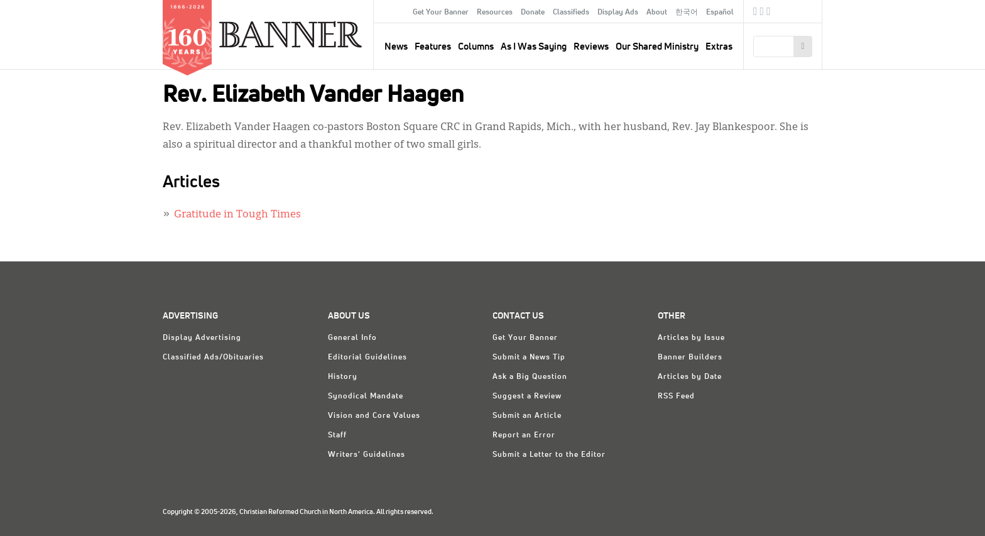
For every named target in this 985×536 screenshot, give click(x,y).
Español (720, 12)
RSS (768, 13)
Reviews (591, 47)
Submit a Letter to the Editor (549, 455)
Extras (718, 47)
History (342, 377)
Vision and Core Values (374, 416)
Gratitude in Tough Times (237, 215)
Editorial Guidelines (367, 357)
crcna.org (806, 11)
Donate (533, 12)
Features (433, 47)
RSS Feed (676, 396)
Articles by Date (690, 377)
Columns (476, 47)
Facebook (755, 13)
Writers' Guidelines (366, 455)
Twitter (762, 13)
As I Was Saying (534, 47)
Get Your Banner (441, 12)
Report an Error (524, 435)
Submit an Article (527, 416)
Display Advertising (202, 338)
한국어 (686, 12)
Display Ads (617, 12)
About (656, 12)
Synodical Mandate (365, 396)
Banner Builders (690, 357)
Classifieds (571, 12)
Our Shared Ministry (657, 47)
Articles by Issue (691, 338)
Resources (495, 12)
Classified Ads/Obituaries (213, 357)
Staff (337, 435)
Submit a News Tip (529, 357)
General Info (352, 338)
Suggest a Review (527, 396)
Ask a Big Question (530, 377)
